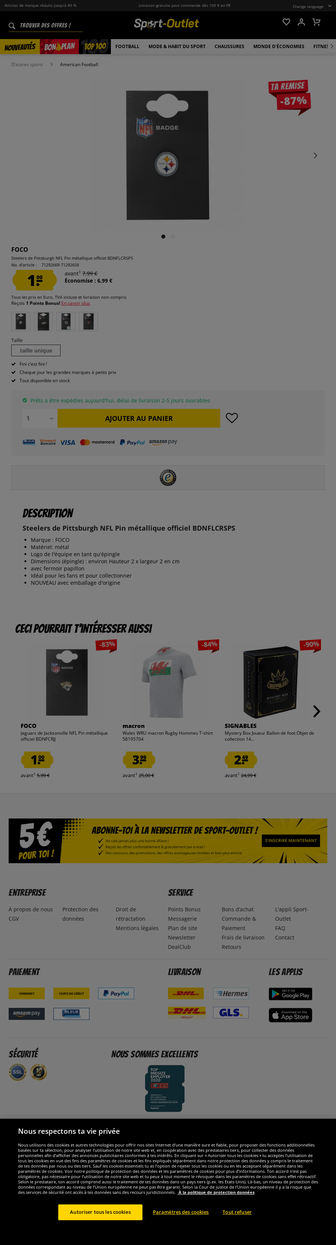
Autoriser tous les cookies (100, 1224)
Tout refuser (237, 1224)
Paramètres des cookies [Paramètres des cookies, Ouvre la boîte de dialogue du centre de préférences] (181, 1224)
